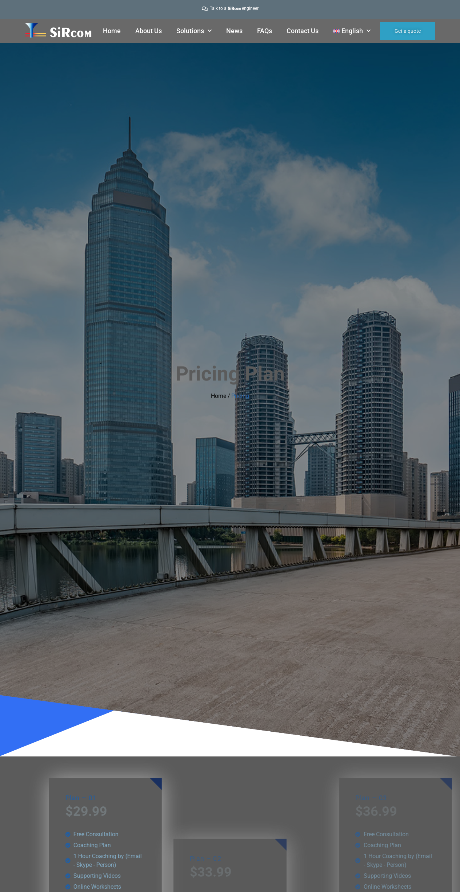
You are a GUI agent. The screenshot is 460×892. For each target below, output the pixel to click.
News (234, 31)
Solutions (194, 31)
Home (112, 31)
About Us (148, 31)
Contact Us (303, 31)
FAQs (264, 31)
